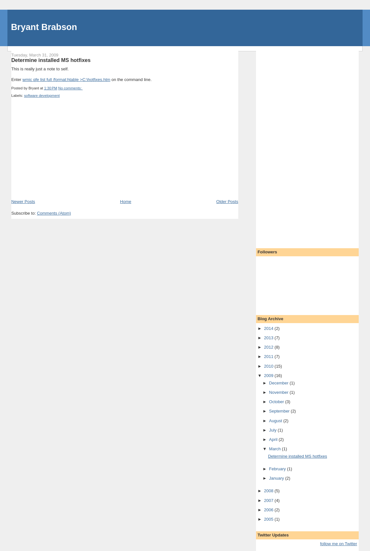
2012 (269, 347)
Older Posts (227, 201)
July (273, 430)
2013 (269, 337)
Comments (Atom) (54, 213)
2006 (269, 509)
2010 (269, 366)
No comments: (70, 88)
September (280, 411)
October (277, 401)
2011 (269, 356)
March (275, 448)
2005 (269, 519)
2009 (269, 375)
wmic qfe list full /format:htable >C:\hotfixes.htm (66, 79)
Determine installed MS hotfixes (51, 60)
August (276, 420)
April (274, 439)
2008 (269, 490)
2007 (269, 500)
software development (42, 95)
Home (125, 201)
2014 (269, 328)
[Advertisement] (59, 153)
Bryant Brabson (44, 27)
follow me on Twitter (338, 543)
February (278, 468)
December (279, 383)
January (277, 478)
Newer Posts (23, 201)
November (279, 392)
